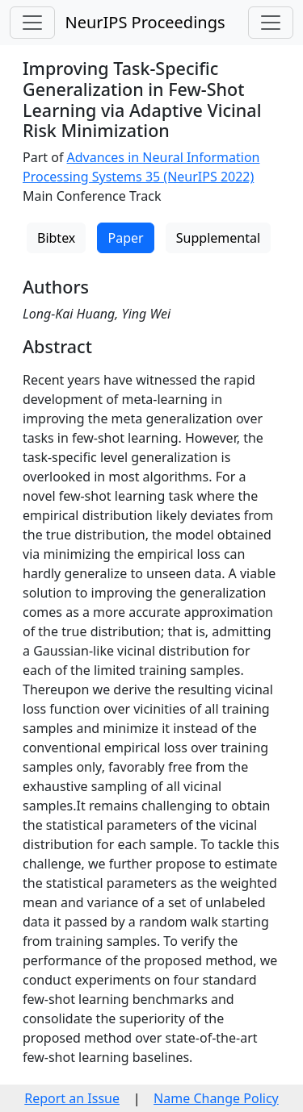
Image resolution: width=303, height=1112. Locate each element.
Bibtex (56, 238)
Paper (125, 238)
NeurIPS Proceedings (145, 22)
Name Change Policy (216, 1098)
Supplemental (218, 238)
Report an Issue (72, 1098)
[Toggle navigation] (32, 22)
